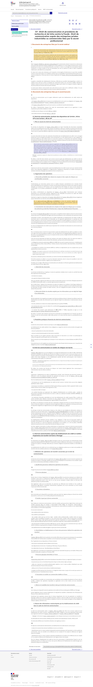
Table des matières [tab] (15, 21)
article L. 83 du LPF (38, 105)
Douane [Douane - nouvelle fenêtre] (48, 661)
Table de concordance (33, 657)
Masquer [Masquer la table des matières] (15, 29)
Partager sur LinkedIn (76, 24)
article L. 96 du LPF (36, 352)
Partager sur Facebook (69, 24)
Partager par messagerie (79, 24)
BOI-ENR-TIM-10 (64, 411)
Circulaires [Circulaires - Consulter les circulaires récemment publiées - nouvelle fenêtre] (49, 659)
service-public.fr (58, 677)
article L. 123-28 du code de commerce (54, 102)
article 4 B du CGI (36, 559)
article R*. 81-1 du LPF (69, 233)
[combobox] (31, 13)
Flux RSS (30, 655)
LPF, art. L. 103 (58, 163)
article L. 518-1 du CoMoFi (66, 613)
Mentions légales (25, 682)
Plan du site (32, 682)
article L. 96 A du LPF (46, 440)
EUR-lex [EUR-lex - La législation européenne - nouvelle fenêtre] (48, 662)
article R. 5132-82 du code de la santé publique (45, 64)
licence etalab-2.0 (35, 685)
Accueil (12, 9)
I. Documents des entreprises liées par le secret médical (20, 32)
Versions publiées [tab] (15, 26)
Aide (12, 655)
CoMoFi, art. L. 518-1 (63, 405)
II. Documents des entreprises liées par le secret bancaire (20, 35)
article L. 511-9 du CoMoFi (53, 379)
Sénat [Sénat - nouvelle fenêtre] (48, 668)
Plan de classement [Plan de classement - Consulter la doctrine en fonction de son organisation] (19, 9)
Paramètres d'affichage (51, 682)
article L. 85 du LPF (38, 101)
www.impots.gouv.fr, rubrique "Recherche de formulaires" (44, 311)
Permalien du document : (35, 646)
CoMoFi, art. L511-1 (51, 377)
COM (27, 15)
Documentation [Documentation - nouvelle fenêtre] (32, 659)
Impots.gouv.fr (49, 666)
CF (24, 15)
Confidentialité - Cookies (39, 682)
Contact (12, 657)
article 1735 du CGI (56, 448)
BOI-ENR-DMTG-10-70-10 (36, 307)
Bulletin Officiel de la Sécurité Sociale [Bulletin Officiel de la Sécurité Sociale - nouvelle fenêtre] (53, 657)
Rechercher (51, 13)
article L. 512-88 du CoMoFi (48, 616)
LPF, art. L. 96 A (50, 113)
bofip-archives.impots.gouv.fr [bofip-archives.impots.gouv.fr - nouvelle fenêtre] (34, 661)
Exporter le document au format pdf (69, 20)
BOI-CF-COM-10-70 (75, 131)
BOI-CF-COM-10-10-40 (50, 344)
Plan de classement (18, 15)
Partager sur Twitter (73, 24)
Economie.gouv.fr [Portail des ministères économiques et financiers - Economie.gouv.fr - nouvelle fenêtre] (50, 664)
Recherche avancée (62, 13)
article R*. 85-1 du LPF (43, 214)
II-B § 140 (77, 613)
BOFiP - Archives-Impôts (48, 9)
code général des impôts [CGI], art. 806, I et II (69, 306)
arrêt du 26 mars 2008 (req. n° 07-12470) (48, 201)
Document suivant (76, 29)
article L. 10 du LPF (60, 192)
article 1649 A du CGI (52, 469)
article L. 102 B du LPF (70, 428)
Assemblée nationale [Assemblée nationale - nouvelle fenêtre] (50, 655)
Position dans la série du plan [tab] (18, 23)
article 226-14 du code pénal (47, 163)
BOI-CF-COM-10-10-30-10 (59, 430)
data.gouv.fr (76, 677)
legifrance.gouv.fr (68, 677)
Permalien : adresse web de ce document (76, 20)
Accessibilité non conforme (15, 682)
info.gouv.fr (49, 677)
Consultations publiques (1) (30, 9)
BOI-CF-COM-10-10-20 (62, 324)
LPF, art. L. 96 (52, 111)
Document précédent (35, 29)
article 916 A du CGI (41, 360)
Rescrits (39, 9)
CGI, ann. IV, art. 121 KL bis (46, 414)
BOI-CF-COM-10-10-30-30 (45, 141)
